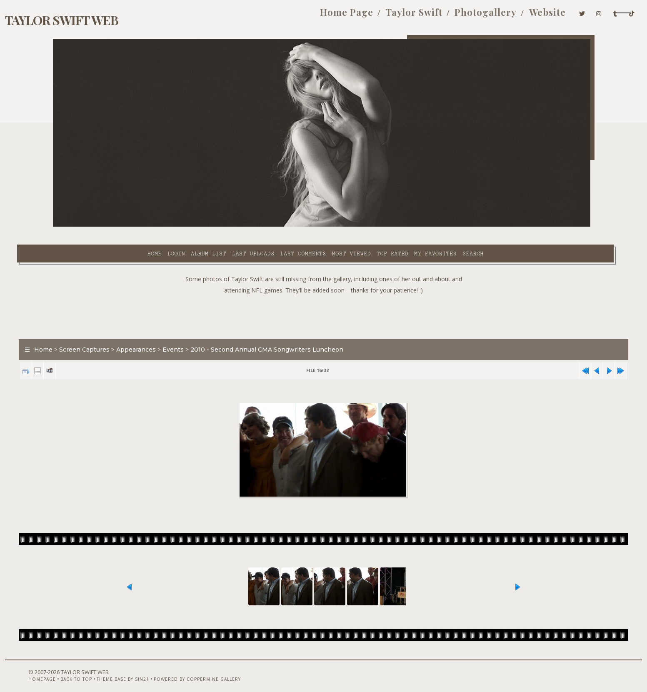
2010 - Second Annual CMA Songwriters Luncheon (303, 331)
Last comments (236, 225)
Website (469, 16)
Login (109, 225)
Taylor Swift (336, 16)
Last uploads (186, 225)
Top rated (325, 225)
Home (87, 225)
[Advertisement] (323, 296)
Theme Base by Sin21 (147, 670)
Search (406, 225)
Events (209, 331)
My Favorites (368, 225)
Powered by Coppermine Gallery (221, 670)
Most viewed (284, 225)
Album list (141, 225)
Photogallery (408, 16)
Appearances (172, 331)
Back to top (101, 670)
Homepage (66, 670)
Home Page (268, 16)
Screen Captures (120, 331)
